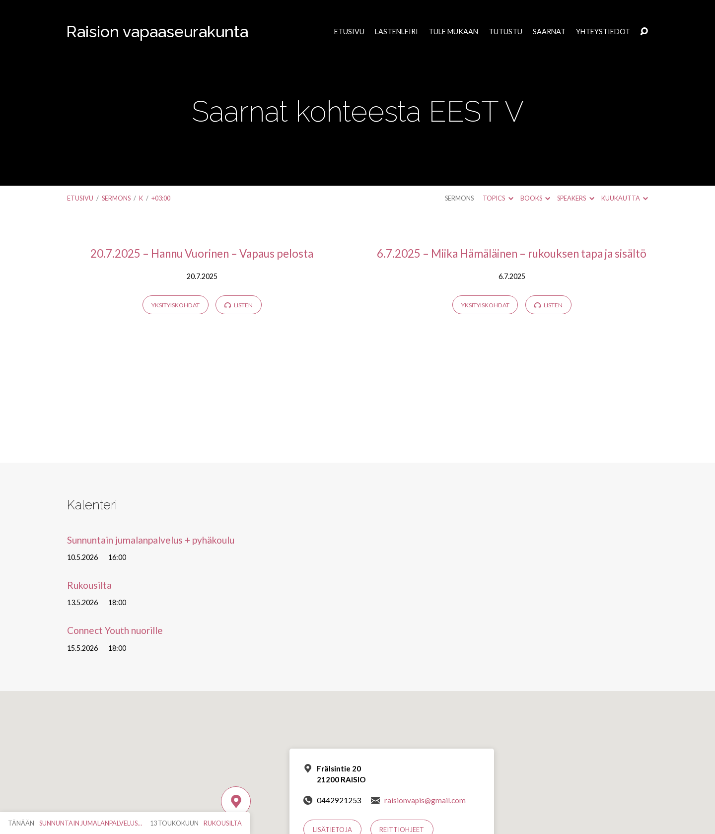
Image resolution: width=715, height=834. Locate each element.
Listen (238, 305)
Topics (498, 198)
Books (535, 198)
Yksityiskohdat (175, 305)
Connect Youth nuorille (115, 630)
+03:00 (160, 198)
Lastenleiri (396, 31)
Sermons (116, 198)
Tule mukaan (453, 31)
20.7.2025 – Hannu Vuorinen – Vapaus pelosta (201, 253)
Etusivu (349, 31)
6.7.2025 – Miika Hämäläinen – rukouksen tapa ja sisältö (511, 253)
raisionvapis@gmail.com (425, 800)
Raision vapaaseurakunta (157, 31)
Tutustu (505, 31)
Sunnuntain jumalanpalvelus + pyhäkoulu (150, 540)
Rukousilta (89, 585)
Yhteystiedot (603, 31)
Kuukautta (624, 198)
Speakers (575, 198)
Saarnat (549, 31)
